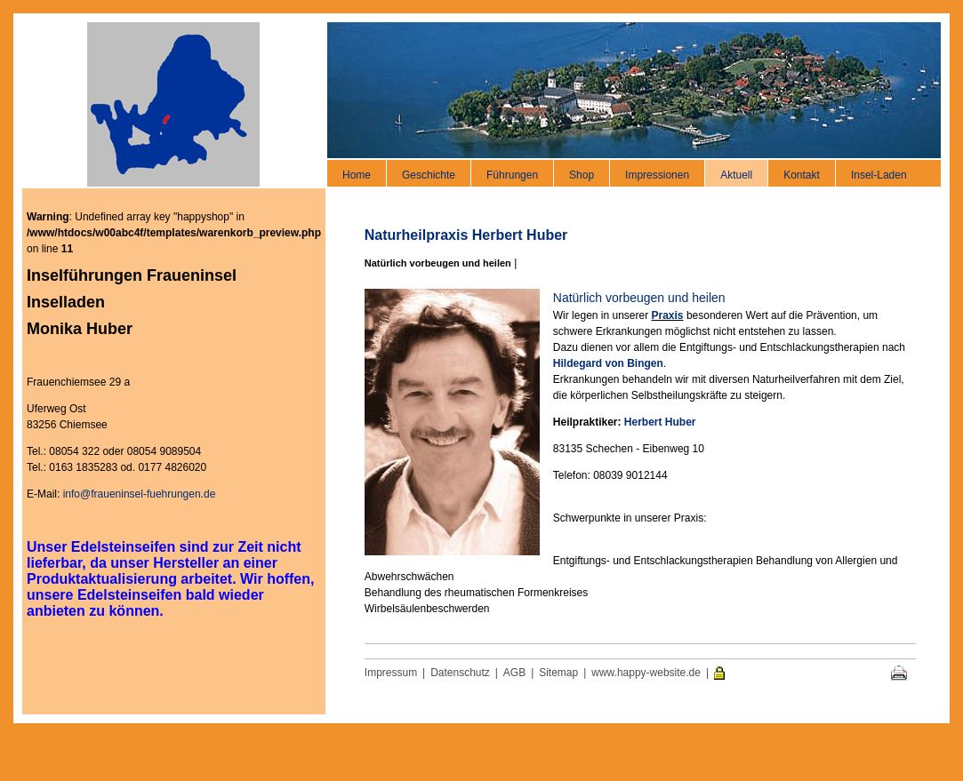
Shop (581, 175)
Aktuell (736, 175)
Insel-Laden (879, 175)
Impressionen (657, 175)
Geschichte (428, 175)
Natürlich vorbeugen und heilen (438, 263)
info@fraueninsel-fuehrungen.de (139, 494)
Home (356, 175)
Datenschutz (460, 672)
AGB (514, 672)
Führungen (512, 175)
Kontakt (801, 175)
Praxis (668, 315)
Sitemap (558, 672)
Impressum (391, 672)
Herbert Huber (660, 422)
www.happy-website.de (646, 672)
